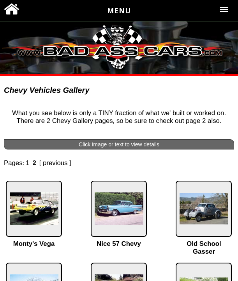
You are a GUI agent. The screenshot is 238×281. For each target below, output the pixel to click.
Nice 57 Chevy (119, 243)
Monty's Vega (34, 243)
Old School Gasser (204, 247)
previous (55, 163)
